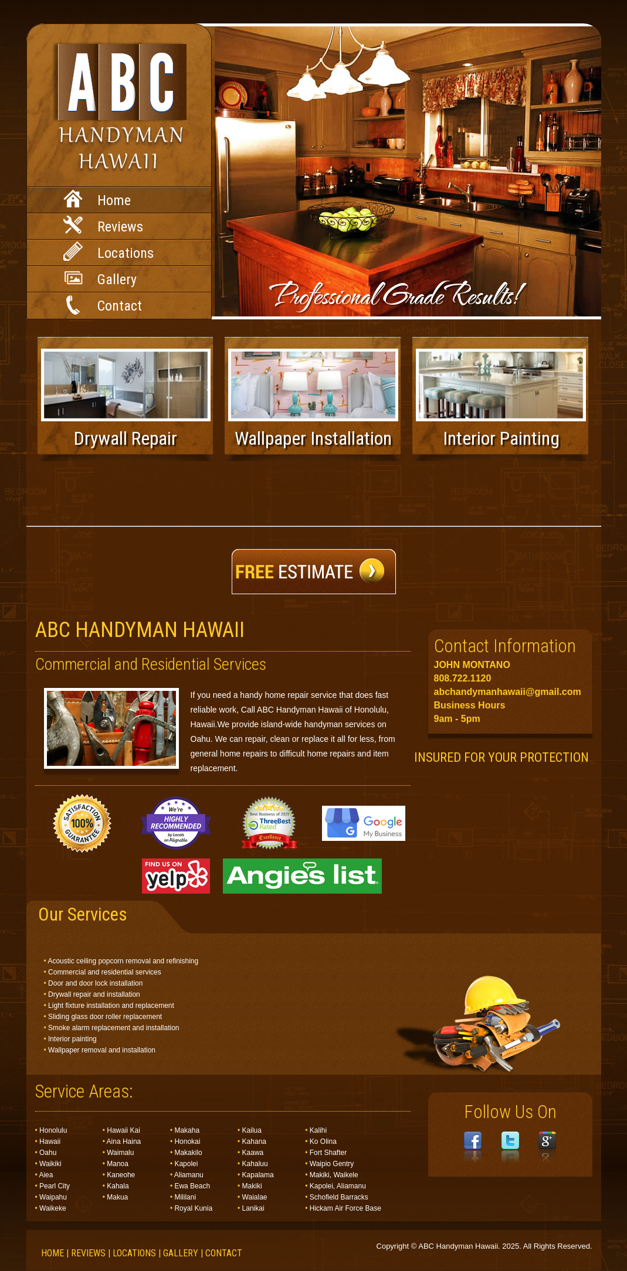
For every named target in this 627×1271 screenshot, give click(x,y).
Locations (108, 251)
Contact (102, 305)
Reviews (103, 225)
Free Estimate (314, 571)
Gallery (100, 279)
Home (97, 199)
